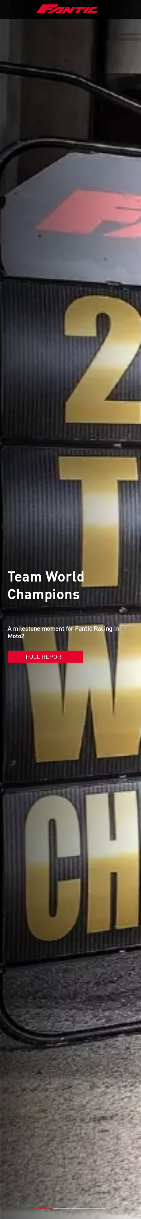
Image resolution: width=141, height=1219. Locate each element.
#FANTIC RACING (80, 1204)
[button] (44, 1178)
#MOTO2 (116, 1204)
